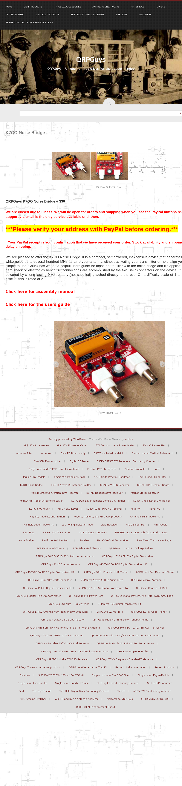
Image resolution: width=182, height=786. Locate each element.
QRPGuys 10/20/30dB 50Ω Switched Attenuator (65, 556)
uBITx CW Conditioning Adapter (152, 690)
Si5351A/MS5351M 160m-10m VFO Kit (61, 675)
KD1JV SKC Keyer (39, 508)
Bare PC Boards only (73, 453)
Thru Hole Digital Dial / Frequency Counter (84, 690)
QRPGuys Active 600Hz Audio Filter (102, 579)
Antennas (137, 6)
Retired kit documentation (130, 667)
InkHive (129, 439)
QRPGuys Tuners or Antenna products (38, 667)
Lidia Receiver (109, 524)
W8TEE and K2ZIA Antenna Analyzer (76, 698)
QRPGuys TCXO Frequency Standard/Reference (124, 659)
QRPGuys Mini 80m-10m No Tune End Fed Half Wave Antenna (62, 627)
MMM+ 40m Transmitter (56, 532)
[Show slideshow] (109, 187)
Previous (55, 363)
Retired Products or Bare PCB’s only (29, 22)
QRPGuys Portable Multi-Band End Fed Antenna (125, 643)
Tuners (160, 6)
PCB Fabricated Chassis (50, 548)
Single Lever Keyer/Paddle (153, 675)
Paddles (84, 540)
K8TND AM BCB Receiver (114, 484)
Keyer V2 (154, 508)
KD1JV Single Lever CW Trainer (151, 500)
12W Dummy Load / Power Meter (114, 445)
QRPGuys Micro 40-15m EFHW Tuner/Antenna (120, 619)
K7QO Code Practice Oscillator (112, 476)
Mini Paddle (160, 524)
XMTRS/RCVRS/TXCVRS (106, 6)
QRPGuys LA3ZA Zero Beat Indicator (63, 619)
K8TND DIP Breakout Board (153, 484)
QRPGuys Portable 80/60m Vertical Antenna (62, 643)
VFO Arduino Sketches (33, 698)
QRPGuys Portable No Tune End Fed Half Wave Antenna (74, 651)
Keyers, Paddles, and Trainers (47, 516)
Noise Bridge (26, 540)
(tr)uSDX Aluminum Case (71, 445)
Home (9, 6)
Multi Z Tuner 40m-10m (93, 532)
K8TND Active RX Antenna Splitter (71, 484)
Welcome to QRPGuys (119, 698)
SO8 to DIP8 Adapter (159, 682)
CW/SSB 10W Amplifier (48, 461)
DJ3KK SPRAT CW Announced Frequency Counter (126, 461)
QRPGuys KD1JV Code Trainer (148, 611)
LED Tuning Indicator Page (77, 524)
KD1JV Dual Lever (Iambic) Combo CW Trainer (98, 500)
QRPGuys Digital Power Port (86, 595)
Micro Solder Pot (135, 524)
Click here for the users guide (38, 304)
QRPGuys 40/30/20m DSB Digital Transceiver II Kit (118, 564)
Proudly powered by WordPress (67, 439)
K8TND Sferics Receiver (145, 492)
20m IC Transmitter (154, 445)
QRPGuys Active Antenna (146, 579)
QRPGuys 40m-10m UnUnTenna (155, 572)
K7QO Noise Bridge (31, 484)
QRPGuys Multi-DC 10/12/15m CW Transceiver (136, 627)
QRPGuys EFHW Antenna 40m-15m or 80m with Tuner (55, 611)
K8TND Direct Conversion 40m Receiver (54, 492)
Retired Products (165, 667)
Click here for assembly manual (40, 291)
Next (161, 363)
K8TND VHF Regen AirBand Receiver (41, 500)
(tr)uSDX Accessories (67, 6)
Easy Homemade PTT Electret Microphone (54, 469)
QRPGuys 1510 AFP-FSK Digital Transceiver (128, 556)
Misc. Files (145, 14)
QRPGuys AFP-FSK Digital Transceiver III (47, 587)
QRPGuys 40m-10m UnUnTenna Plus (50, 579)
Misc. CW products (47, 14)
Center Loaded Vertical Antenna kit (152, 453)
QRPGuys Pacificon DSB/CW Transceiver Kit (56, 635)
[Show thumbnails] (109, 412)
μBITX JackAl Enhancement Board (95, 706)
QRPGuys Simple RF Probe (132, 651)
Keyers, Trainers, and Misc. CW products (98, 516)
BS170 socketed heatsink (109, 453)
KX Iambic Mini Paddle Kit (145, 516)
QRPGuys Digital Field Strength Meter (38, 595)
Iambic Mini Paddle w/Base (69, 476)
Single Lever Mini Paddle (32, 682)
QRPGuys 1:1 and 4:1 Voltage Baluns (131, 548)
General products (135, 469)
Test (21, 690)
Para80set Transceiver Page (154, 540)
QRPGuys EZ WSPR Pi (110, 611)
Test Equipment (41, 690)
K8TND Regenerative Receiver (104, 492)
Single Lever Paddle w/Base (72, 682)
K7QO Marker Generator (152, 476)
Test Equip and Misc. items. (88, 14)
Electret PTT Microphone (102, 469)
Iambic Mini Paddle (34, 476)
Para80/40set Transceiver (113, 540)
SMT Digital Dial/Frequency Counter (118, 682)
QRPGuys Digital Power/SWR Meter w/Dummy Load (142, 595)
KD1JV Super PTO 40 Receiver (104, 508)
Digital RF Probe (79, 461)
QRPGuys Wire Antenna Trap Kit (88, 667)
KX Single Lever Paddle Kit (37, 524)
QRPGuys (91, 59)
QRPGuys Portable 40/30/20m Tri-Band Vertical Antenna (125, 635)
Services (121, 14)
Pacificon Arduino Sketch (56, 540)
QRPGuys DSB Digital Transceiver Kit (119, 603)
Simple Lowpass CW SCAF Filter (111, 675)
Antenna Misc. (15, 14)
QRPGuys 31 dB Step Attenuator (60, 564)
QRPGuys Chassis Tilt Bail (151, 587)
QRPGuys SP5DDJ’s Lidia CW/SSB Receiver (62, 659)
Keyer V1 (136, 508)
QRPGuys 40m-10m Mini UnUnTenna (106, 572)
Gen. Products (33, 6)
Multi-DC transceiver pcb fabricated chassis (141, 532)
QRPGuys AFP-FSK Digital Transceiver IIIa (103, 587)
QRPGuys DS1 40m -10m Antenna (68, 603)
